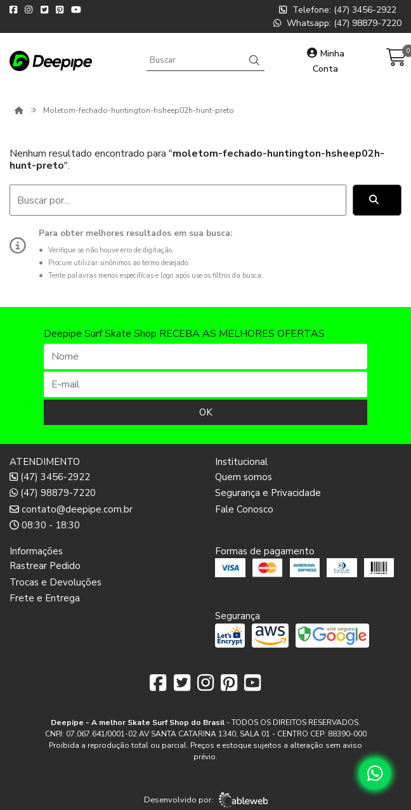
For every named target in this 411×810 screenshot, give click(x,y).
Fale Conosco (244, 509)
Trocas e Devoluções (55, 582)
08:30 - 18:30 (45, 525)
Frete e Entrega (45, 598)
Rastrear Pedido (45, 565)
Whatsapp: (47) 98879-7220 (337, 23)
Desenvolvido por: (206, 799)
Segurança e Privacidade (268, 493)
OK (205, 412)
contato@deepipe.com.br (71, 509)
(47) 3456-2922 (50, 477)
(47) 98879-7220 (53, 493)
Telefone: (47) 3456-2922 (337, 10)
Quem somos (243, 477)
